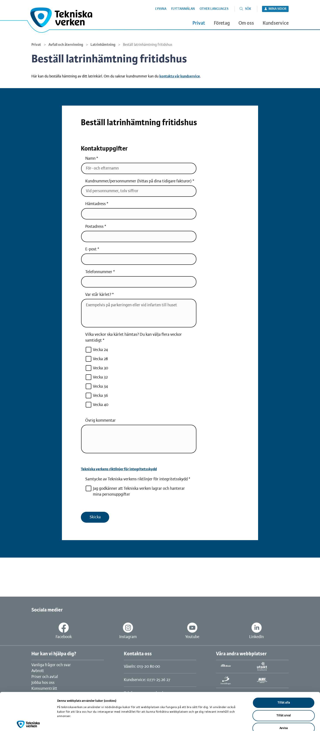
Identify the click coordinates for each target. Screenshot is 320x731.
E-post (91, 249)
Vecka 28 (96, 359)
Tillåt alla (283, 677)
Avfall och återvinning (65, 45)
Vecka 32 (96, 377)
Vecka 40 (96, 404)
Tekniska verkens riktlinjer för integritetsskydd (119, 469)
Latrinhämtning (102, 45)
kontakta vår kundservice (179, 76)
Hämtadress (95, 204)
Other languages (214, 9)
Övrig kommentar (100, 420)
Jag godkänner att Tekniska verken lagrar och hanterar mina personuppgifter (135, 491)
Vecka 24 (96, 350)
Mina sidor (277, 9)
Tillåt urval (283, 690)
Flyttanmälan (183, 9)
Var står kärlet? (98, 295)
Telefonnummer (98, 272)
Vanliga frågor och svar (51, 665)
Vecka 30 (96, 368)
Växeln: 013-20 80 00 (142, 666)
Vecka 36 (96, 395)
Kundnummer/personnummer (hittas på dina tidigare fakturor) (138, 181)
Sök (248, 9)
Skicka (95, 517)
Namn (90, 158)
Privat (36, 45)
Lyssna (160, 9)
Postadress (94, 226)
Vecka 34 (96, 386)
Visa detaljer (226, 722)
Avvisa (283, 703)
